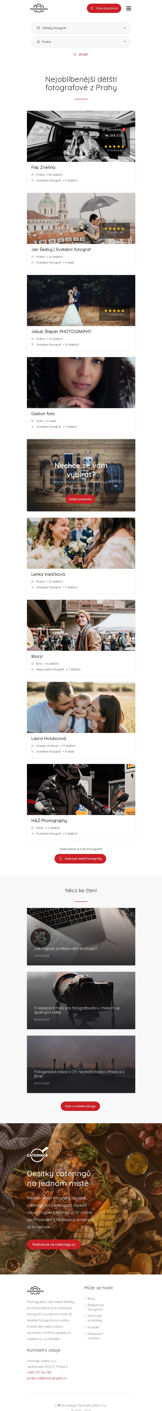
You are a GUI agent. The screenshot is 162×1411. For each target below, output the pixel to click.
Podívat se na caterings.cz (53, 1245)
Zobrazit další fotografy (80, 859)
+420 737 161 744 (39, 1373)
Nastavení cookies (95, 1336)
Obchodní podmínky (95, 1318)
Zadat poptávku (80, 499)
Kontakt (93, 1327)
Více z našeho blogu (80, 1107)
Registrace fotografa (96, 1307)
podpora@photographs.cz (47, 1378)
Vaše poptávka (104, 8)
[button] (81, 28)
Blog (91, 1299)
